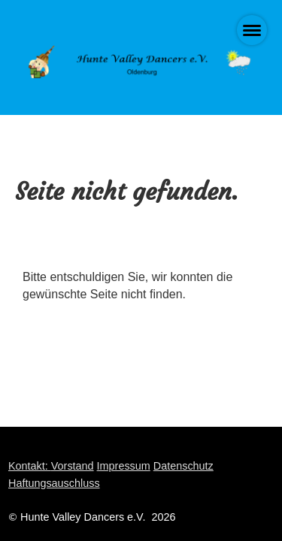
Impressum (123, 466)
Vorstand (72, 466)
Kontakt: (29, 466)
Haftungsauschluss (54, 483)
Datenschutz (183, 466)
